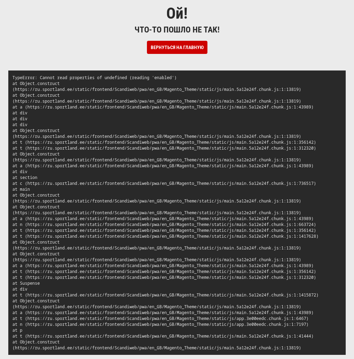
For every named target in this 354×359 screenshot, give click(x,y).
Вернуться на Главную (177, 47)
